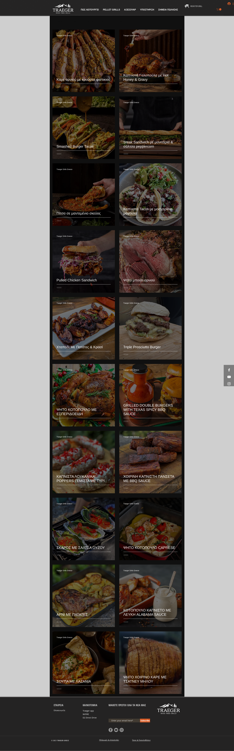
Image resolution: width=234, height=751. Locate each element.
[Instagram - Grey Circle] (122, 730)
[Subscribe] (145, 720)
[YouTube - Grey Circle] (116, 730)
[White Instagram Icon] (229, 384)
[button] (219, 9)
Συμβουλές (89, 21)
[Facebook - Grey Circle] (111, 730)
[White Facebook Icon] (229, 370)
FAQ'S (104, 21)
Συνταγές (73, 21)
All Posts (57, 21)
